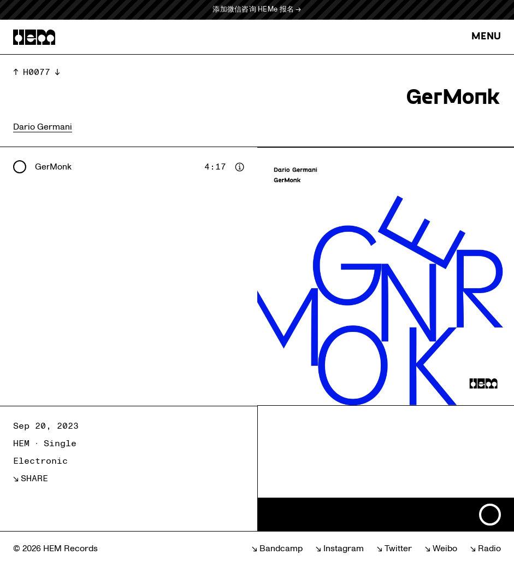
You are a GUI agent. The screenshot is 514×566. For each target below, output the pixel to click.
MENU (486, 37)
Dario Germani (42, 127)
